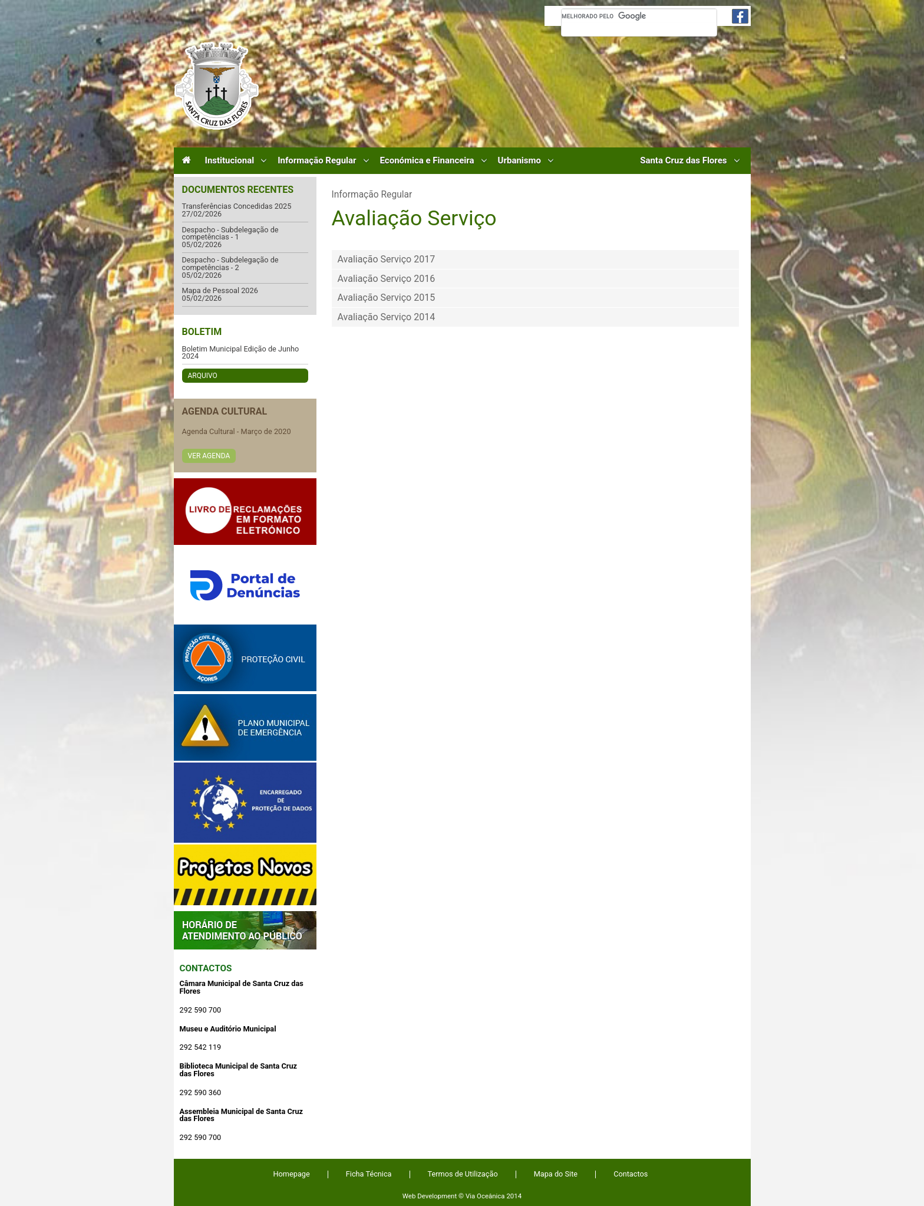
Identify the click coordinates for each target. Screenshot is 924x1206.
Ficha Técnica (369, 1173)
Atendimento (245, 930)
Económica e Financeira (427, 160)
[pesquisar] (639, 16)
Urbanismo (519, 160)
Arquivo (202, 376)
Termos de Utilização (463, 1173)
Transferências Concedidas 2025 (237, 207)
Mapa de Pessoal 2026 (220, 291)
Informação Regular (317, 160)
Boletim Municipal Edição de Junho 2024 (240, 353)
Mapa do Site (556, 1173)
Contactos (206, 968)
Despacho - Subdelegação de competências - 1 (230, 233)
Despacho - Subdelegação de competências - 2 (230, 264)
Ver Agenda (209, 456)
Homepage (291, 1173)
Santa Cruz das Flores (683, 160)
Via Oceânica (485, 1196)
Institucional (230, 160)
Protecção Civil (245, 658)
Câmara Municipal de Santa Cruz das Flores (216, 85)
